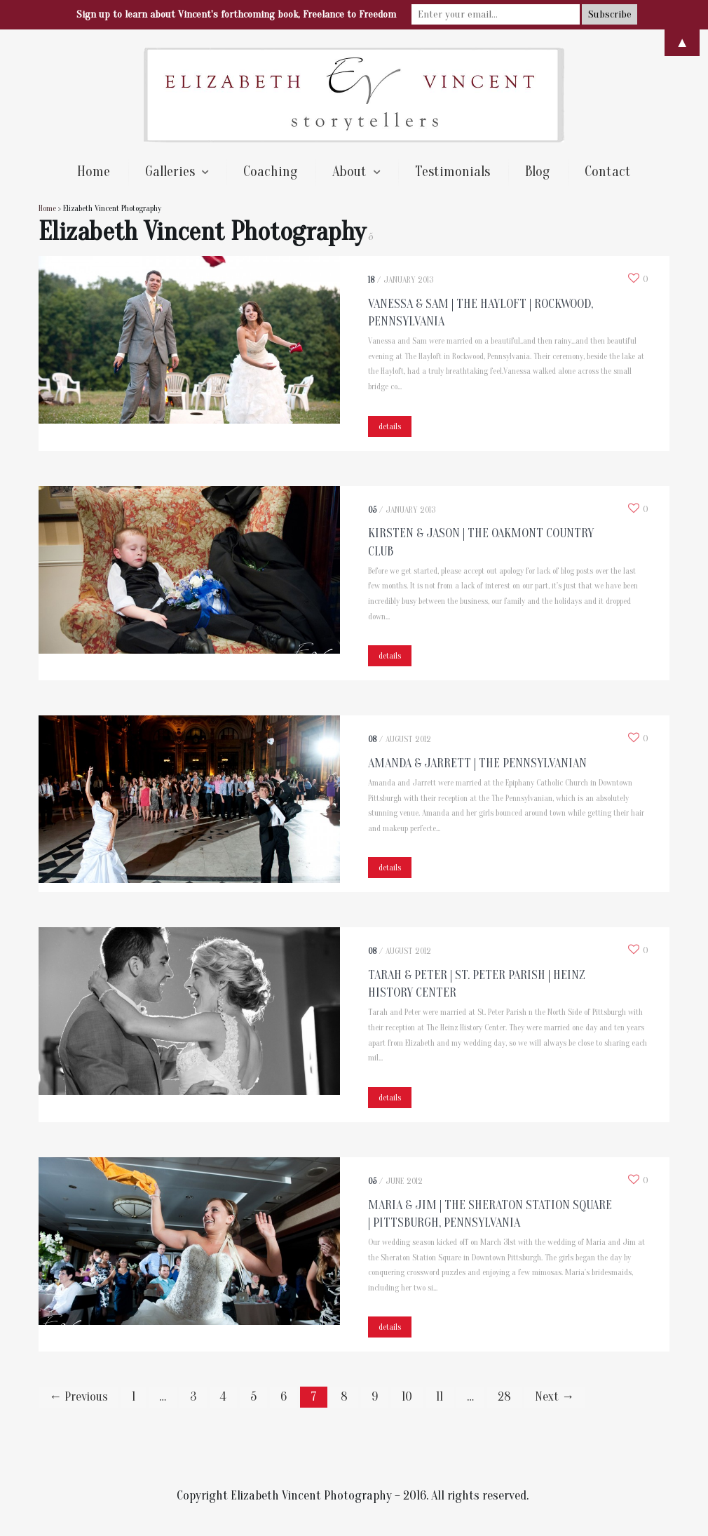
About (349, 171)
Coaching (270, 171)
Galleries (170, 171)
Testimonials (452, 171)
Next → (554, 1396)
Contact (608, 171)
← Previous (78, 1396)
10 (407, 1396)
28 (504, 1396)
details (390, 426)
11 (439, 1396)
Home (93, 171)
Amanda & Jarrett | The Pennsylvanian (477, 763)
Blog (537, 171)
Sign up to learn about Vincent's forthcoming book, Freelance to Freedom (236, 14)
